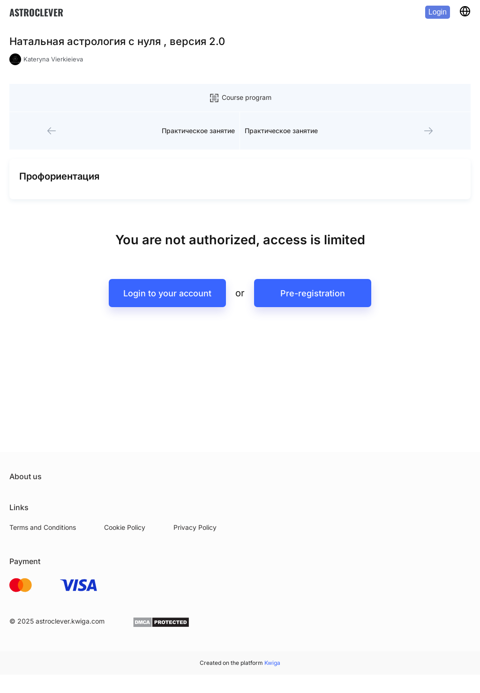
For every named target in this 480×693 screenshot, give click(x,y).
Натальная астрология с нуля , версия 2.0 (117, 41)
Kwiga (272, 662)
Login (437, 12)
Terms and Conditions (42, 527)
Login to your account (167, 293)
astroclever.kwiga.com (70, 621)
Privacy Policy (195, 527)
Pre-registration (312, 293)
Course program (240, 98)
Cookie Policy (124, 527)
